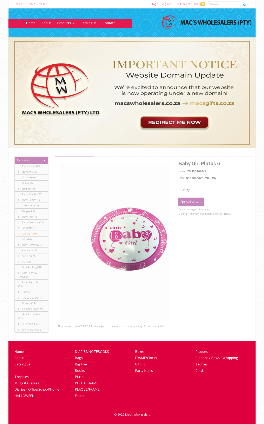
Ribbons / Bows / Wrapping (217, 358)
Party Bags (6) (27, 217)
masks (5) (25, 261)
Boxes (140, 351)
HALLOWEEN (24, 395)
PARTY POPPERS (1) (31, 329)
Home (30, 23)
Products (65, 23)
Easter (80, 395)
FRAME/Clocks (146, 358)
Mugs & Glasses (26, 383)
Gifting (140, 364)
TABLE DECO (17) (29, 297)
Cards (200, 370)
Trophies (21, 377)
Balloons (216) (27, 172)
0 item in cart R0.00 (191, 4)
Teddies (202, 364)
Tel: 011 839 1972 (24, 4)
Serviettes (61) (28, 228)
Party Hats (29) (28, 250)
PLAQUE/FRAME (87, 389)
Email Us (42, 4)
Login (155, 4)
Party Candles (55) (30, 194)
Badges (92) (26, 211)
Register (166, 4)
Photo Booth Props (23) (30, 284)
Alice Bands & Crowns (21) (27, 275)
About (46, 23)
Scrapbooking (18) (29, 267)
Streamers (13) (28, 205)
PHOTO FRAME (86, 383)
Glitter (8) (25, 183)
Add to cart (191, 202)
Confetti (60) (26, 177)
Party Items (23, 160)
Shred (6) (25, 239)
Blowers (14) (26, 303)
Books (80, 370)
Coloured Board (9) (30, 309)
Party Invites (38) (29, 166)
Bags (79, 358)
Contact (109, 23)
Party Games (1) (29, 200)
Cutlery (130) (27, 233)
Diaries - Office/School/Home (36, 389)
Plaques (202, 351)
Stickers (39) (26, 256)
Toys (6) (24, 292)
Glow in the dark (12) (29, 316)
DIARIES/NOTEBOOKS (92, 351)
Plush (79, 377)
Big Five (81, 364)
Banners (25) (27, 189)
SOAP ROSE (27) (29, 324)
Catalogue (89, 23)
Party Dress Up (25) (31, 222)
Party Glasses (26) (29, 245)
